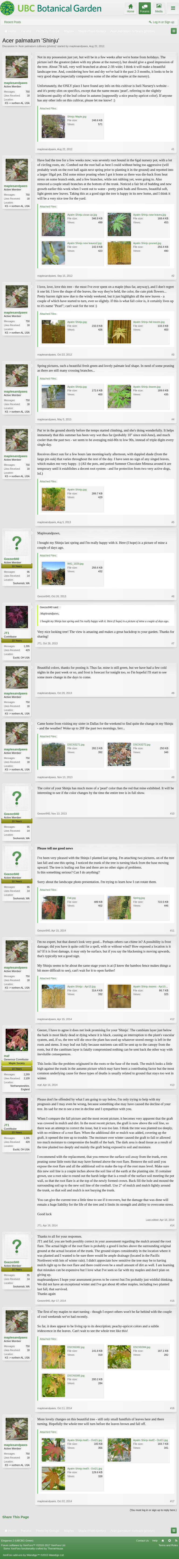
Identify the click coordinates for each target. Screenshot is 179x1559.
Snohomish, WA (21, 583)
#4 (173, 419)
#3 (173, 354)
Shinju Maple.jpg (76, 116)
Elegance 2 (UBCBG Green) (17, 1542)
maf (6, 1057)
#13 (172, 1090)
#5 (173, 522)
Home (162, 1542)
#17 (172, 1503)
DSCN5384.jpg (141, 1348)
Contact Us (142, 1542)
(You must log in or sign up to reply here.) (153, 1512)
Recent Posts (12, 22)
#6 (173, 596)
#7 (173, 656)
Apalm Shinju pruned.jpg (147, 243)
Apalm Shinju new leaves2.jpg (84, 243)
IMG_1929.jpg (75, 563)
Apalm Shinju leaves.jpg (147, 386)
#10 (172, 838)
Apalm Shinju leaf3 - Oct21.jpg (84, 1470)
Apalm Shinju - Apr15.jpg (81, 987)
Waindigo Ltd (56, 1556)
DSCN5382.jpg (75, 1348)
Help (155, 1542)
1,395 (27, 646)
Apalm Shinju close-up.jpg (82, 214)
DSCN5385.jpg (75, 1377)
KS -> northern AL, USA (17, 103)
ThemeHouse (55, 1550)
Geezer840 (11, 559)
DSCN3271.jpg (75, 745)
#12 (172, 1020)
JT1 (6, 633)
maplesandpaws (78, 46)
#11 (172, 932)
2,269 (27, 1075)
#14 (172, 1227)
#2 (173, 275)
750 (28, 91)
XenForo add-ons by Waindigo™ (21, 1556)
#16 (172, 1409)
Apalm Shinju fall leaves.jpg (149, 322)
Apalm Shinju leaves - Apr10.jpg (151, 987)
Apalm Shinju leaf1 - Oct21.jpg (84, 1442)
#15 (172, 1302)
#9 (173, 778)
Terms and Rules (168, 1546)
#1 (173, 149)
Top (169, 1542)
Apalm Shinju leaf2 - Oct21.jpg (150, 1442)
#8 (173, 713)
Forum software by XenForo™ (33, 1546)
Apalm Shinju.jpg (77, 322)
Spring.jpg (139, 899)
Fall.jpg (71, 899)
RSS (176, 1542)
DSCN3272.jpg (141, 745)
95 (28, 572)
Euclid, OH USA (21, 657)
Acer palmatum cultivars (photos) (37, 46)
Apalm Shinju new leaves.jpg (149, 214)
